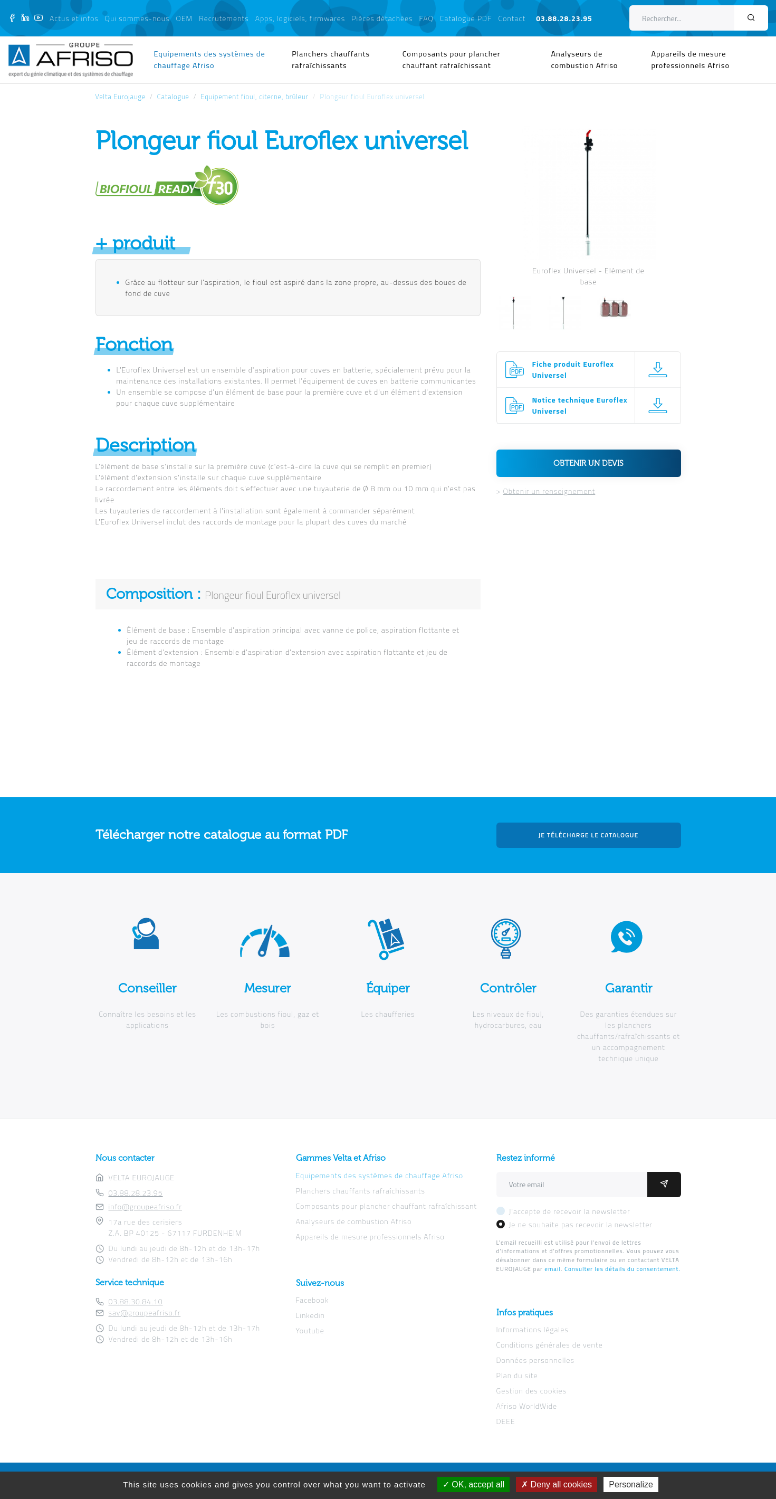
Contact (512, 18)
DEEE (505, 1421)
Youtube (310, 1330)
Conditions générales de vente (549, 1344)
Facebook (312, 1299)
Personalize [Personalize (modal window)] (631, 1484)
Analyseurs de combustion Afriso (584, 59)
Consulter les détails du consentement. (622, 1268)
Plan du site (517, 1375)
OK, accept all (473, 1484)
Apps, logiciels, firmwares (300, 18)
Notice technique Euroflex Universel (580, 405)
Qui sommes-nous (137, 18)
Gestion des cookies (531, 1390)
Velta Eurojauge (120, 97)
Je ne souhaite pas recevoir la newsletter (581, 1224)
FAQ (426, 18)
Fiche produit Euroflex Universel (573, 369)
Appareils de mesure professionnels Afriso (690, 59)
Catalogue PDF (466, 18)
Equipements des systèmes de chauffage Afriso (209, 59)
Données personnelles (535, 1360)
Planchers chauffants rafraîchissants (331, 59)
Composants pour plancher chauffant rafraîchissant (452, 59)
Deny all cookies (556, 1484)
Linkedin (310, 1315)
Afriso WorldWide (526, 1405)
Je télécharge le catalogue (589, 835)
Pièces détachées (382, 18)
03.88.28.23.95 (564, 18)
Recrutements (223, 18)
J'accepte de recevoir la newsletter (569, 1211)
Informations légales (532, 1329)
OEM (184, 18)
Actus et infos (74, 18)
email (552, 1268)
